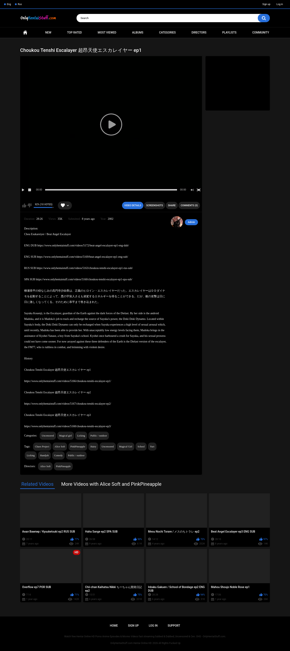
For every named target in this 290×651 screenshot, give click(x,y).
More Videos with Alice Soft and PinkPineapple (111, 484)
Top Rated (74, 32)
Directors (199, 32)
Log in (279, 4)
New (48, 32)
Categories (167, 32)
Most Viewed (107, 32)
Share (172, 205)
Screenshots (154, 205)
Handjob (44, 455)
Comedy (58, 455)
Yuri (152, 446)
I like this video (24, 205)
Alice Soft (60, 446)
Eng (9, 4)
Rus (20, 4)
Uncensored (48, 435)
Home (25, 32)
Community (260, 32)
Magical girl (65, 435)
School (141, 446)
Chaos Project (42, 446)
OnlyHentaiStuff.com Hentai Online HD (131, 643)
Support (174, 625)
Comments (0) (189, 205)
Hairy (93, 446)
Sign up (266, 4)
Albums (137, 32)
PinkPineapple (77, 446)
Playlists (229, 32)
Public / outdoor (98, 435)
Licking (81, 435)
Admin (191, 222)
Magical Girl (125, 446)
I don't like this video (29, 205)
